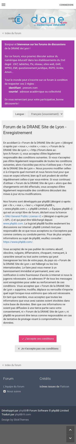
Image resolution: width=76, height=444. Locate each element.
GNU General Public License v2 (23, 216)
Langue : (20, 114)
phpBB (23, 410)
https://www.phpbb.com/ (18, 241)
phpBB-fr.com (23, 414)
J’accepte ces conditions (37, 338)
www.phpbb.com (13, 223)
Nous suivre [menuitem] (14, 391)
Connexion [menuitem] (67, 4)
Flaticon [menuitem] (64, 386)
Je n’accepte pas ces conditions (37, 348)
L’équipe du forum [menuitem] (13, 386)
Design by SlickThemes (15, 419)
